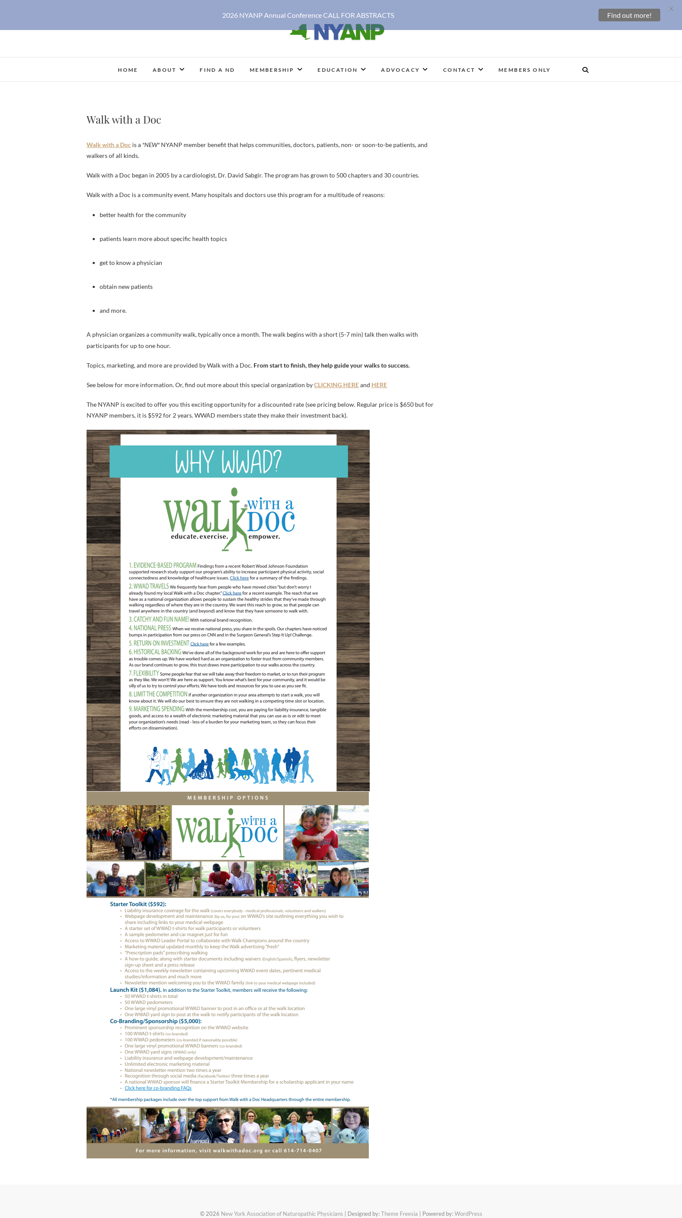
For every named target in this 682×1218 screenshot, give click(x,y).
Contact (459, 66)
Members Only (524, 66)
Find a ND (217, 66)
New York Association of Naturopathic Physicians (282, 1210)
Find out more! (629, 15)
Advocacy (400, 66)
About (165, 66)
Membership (272, 66)
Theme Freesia (399, 1210)
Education (338, 66)
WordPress (468, 1210)
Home (128, 66)
